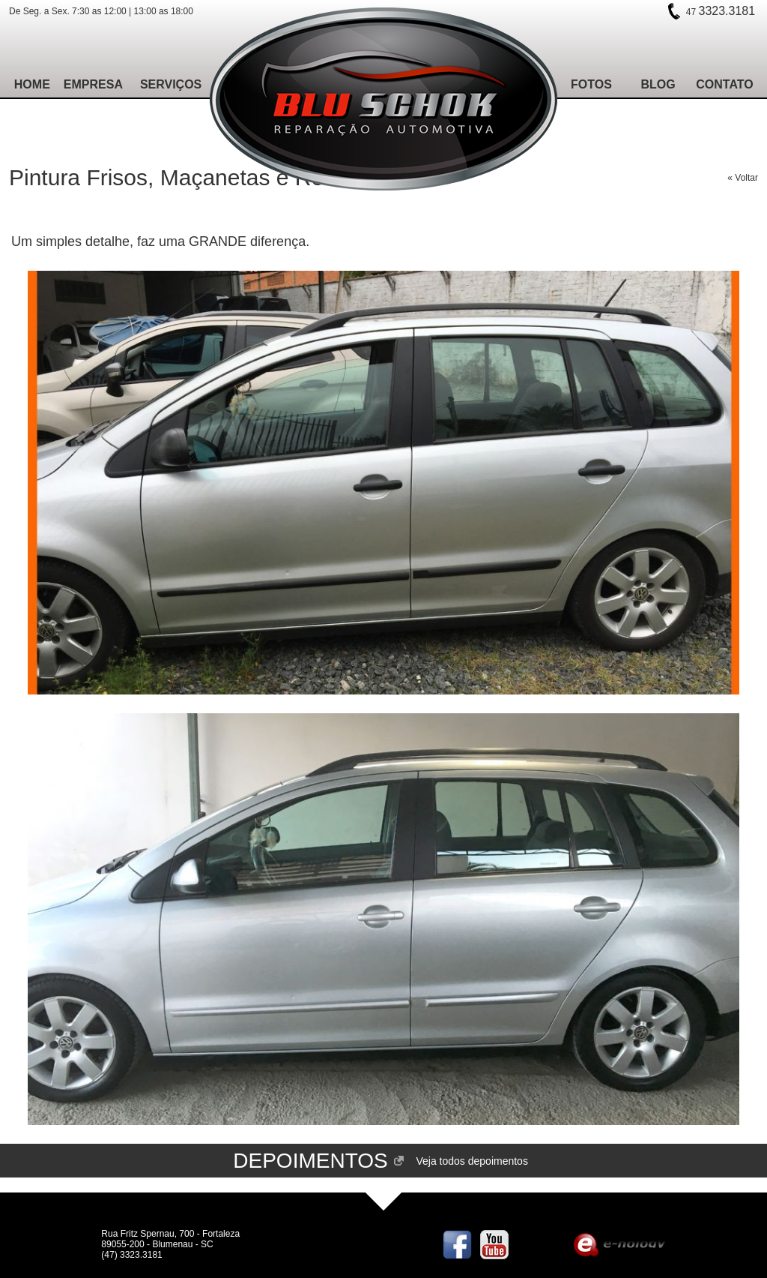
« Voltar (742, 177)
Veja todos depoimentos (471, 1161)
